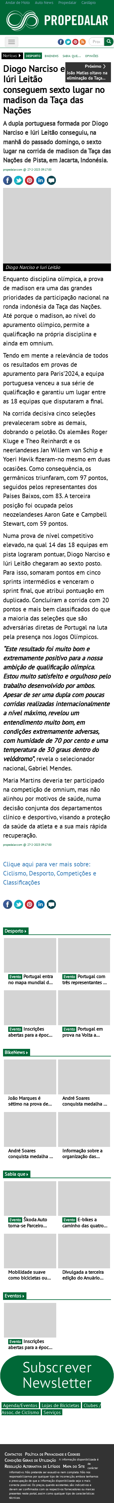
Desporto (16, 931)
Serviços (52, 1412)
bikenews (51, 55)
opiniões (91, 55)
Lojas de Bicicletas (60, 1405)
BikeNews (17, 1052)
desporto (33, 55)
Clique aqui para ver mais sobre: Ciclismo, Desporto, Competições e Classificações (49, 873)
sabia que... (72, 55)
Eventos (15, 1296)
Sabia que (17, 1174)
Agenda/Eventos (20, 1405)
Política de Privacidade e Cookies (52, 1454)
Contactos (13, 1454)
